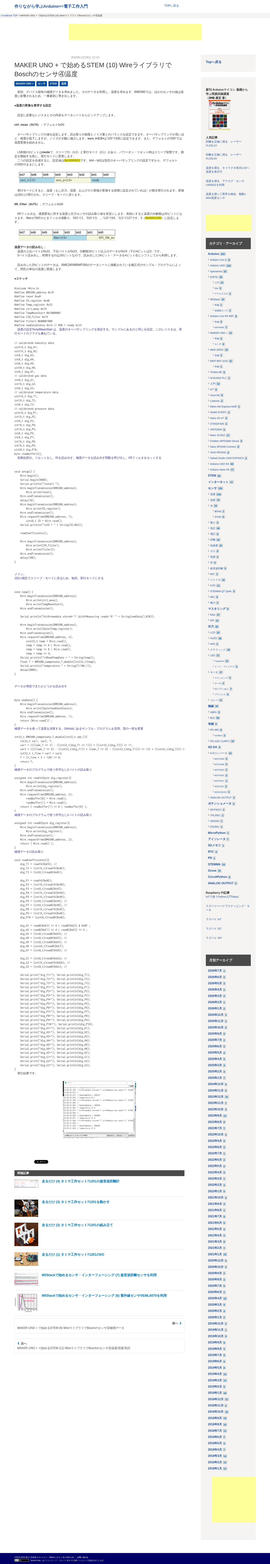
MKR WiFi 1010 (219, 361)
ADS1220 (219, 786)
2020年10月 (216, 1266)
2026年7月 (215, 970)
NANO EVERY (218, 412)
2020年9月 (215, 1273)
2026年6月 (215, 977)
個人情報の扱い (69, 1557)
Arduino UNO (217, 265)
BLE (212, 718)
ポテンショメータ (219, 803)
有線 (211, 723)
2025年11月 (216, 1021)
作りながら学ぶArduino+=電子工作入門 (51, 6)
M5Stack (215, 299)
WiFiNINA (219, 327)
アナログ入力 (221, 293)
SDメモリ (214, 845)
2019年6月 (215, 1361)
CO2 (212, 585)
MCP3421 (219, 781)
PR (210, 858)
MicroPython (217, 832)
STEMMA (214, 864)
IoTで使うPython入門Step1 (222, 896)
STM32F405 (217, 424)
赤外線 (218, 517)
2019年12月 (216, 1323)
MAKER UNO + (25, 83)
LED (212, 655)
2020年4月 (215, 1298)
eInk (212, 644)
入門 (217, 282)
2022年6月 (215, 1159)
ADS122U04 (221, 792)
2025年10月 (216, 1027)
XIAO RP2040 (218, 452)
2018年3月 (215, 1455)
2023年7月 (215, 1128)
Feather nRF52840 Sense (224, 441)
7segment (219, 661)
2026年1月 (215, 1008)
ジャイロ (215, 579)
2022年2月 (215, 1184)
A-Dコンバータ (218, 753)
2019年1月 (215, 1392)
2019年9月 (215, 1342)
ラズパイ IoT (214, 919)
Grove (212, 870)
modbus (218, 735)
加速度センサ (221, 310)
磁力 (212, 602)
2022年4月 (215, 1172)
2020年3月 (215, 1304)
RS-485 (214, 729)
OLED (213, 638)
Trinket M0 (216, 372)
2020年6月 (215, 1292)
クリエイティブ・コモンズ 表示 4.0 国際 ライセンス (65, 1560)
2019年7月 (215, 1355)
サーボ (218, 683)
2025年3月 (215, 1065)
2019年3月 (215, 1380)
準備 (217, 305)
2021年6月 (215, 1222)
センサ (42, 83)
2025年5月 (215, 1052)
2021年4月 (215, 1235)
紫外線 (218, 511)
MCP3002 (219, 770)
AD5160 (214, 821)
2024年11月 (216, 1090)
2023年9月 (215, 1115)
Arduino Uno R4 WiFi (222, 316)
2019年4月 (215, 1373)
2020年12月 (216, 1260)
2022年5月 (215, 1166)
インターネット (218, 482)
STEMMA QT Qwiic (221, 591)
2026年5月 (215, 983)
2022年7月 (215, 1153)
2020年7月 (215, 1285)
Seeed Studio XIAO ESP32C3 (227, 458)
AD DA (212, 747)
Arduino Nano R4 (219, 469)
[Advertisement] (135, 32)
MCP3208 (219, 759)
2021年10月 (216, 1197)
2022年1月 (215, 1191)
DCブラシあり (222, 689)
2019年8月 (215, 1348)
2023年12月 (216, 1096)
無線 (211, 706)
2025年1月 (215, 1077)
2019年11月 (216, 1329)
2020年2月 (215, 1310)
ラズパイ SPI (214, 937)
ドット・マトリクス (224, 666)
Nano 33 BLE (217, 435)
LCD (212, 632)
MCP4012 (215, 809)
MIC (212, 574)
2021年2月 (215, 1247)
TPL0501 (215, 815)
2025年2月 (215, 1071)
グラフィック (218, 649)
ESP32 (214, 277)
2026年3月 (215, 995)
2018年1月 (215, 1468)
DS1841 (214, 826)
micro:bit (215, 395)
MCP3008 (219, 764)
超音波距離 (216, 568)
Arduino (213, 253)
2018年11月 (216, 1405)
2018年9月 (215, 1418)
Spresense (216, 271)
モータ (214, 672)
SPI (212, 620)
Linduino (215, 401)
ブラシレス (220, 694)
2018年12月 (216, 1399)
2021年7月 (215, 1216)
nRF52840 (216, 429)
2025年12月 (216, 1014)
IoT (212, 389)
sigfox (213, 712)
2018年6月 (215, 1436)
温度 (63, 83)
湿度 (212, 500)
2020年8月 (215, 1279)
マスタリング (217, 608)
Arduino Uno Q (218, 260)
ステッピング (221, 678)
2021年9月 (215, 1203)
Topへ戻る (214, 62)
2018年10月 (216, 1411)
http (216, 288)
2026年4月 (215, 989)
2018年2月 (215, 1462)
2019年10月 (216, 1336)
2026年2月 (215, 1002)
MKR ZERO (217, 349)
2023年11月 (216, 1102)
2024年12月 (216, 1084)
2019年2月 (215, 1386)
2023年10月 (216, 1109)
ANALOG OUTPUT (221, 797)
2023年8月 (215, 1122)
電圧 (212, 534)
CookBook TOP (9, 15)
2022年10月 (216, 1134)
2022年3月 (215, 1178)
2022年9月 (215, 1140)
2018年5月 (215, 1443)
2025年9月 (215, 1033)
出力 (211, 626)
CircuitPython (217, 876)
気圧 (212, 528)
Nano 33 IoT (217, 418)
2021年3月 (215, 1241)
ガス (212, 551)
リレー (214, 700)
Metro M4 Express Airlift (223, 406)
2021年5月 (215, 1229)
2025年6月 (215, 1046)
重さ (212, 522)
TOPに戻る (171, 5)
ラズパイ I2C (214, 928)
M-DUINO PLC (218, 378)
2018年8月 (215, 1424)
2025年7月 (215, 1039)
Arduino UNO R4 (219, 464)
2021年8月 (215, 1210)
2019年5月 (215, 1367)
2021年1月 (215, 1254)
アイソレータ (217, 839)
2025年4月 (215, 1059)
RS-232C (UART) (220, 741)
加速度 (214, 545)
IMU (212, 597)
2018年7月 (215, 1430)
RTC (211, 851)
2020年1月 (215, 1317)
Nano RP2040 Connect (223, 446)
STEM (53, 83)
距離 (212, 539)
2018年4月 (215, 1449)
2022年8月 (215, 1147)
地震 (212, 557)
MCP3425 (219, 775)
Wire (212, 614)
